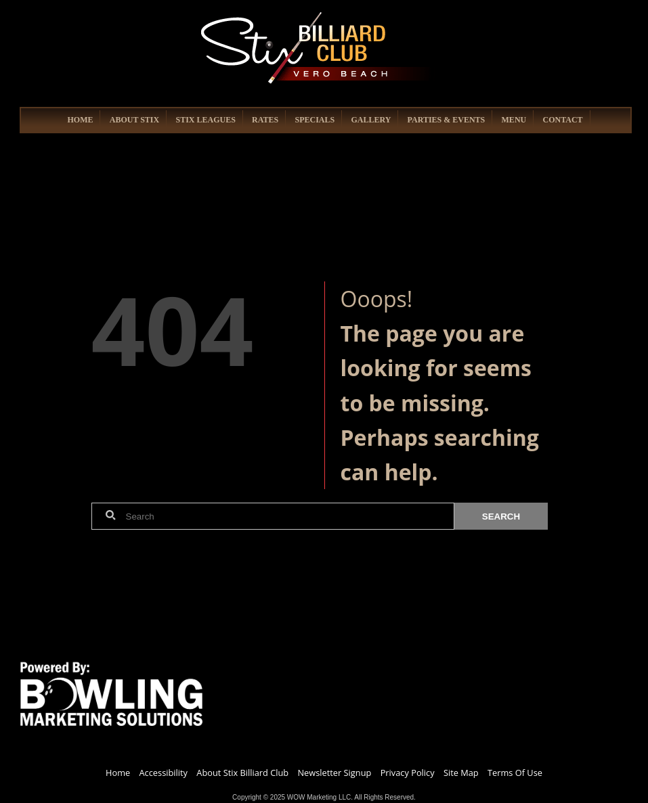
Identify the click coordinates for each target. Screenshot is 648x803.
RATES (265, 119)
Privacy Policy (408, 772)
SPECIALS (314, 119)
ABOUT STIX (134, 119)
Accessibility (163, 772)
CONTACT (562, 119)
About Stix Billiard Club (242, 772)
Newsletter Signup (334, 772)
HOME (80, 119)
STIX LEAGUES (205, 119)
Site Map (461, 772)
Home (118, 772)
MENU (514, 119)
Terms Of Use (515, 772)
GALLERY (371, 119)
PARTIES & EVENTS (446, 119)
